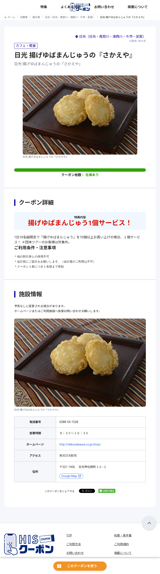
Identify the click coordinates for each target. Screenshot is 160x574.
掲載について (148, 7)
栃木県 (36, 17)
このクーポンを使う (82, 566)
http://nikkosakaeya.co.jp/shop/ (80, 444)
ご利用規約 (121, 544)
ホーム (11, 17)
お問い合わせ (129, 7)
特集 (98, 7)
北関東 (24, 17)
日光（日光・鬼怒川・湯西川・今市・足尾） (70, 17)
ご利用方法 (73, 544)
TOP (69, 535)
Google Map (69, 476)
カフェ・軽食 (26, 46)
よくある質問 (111, 7)
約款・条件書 (123, 535)
